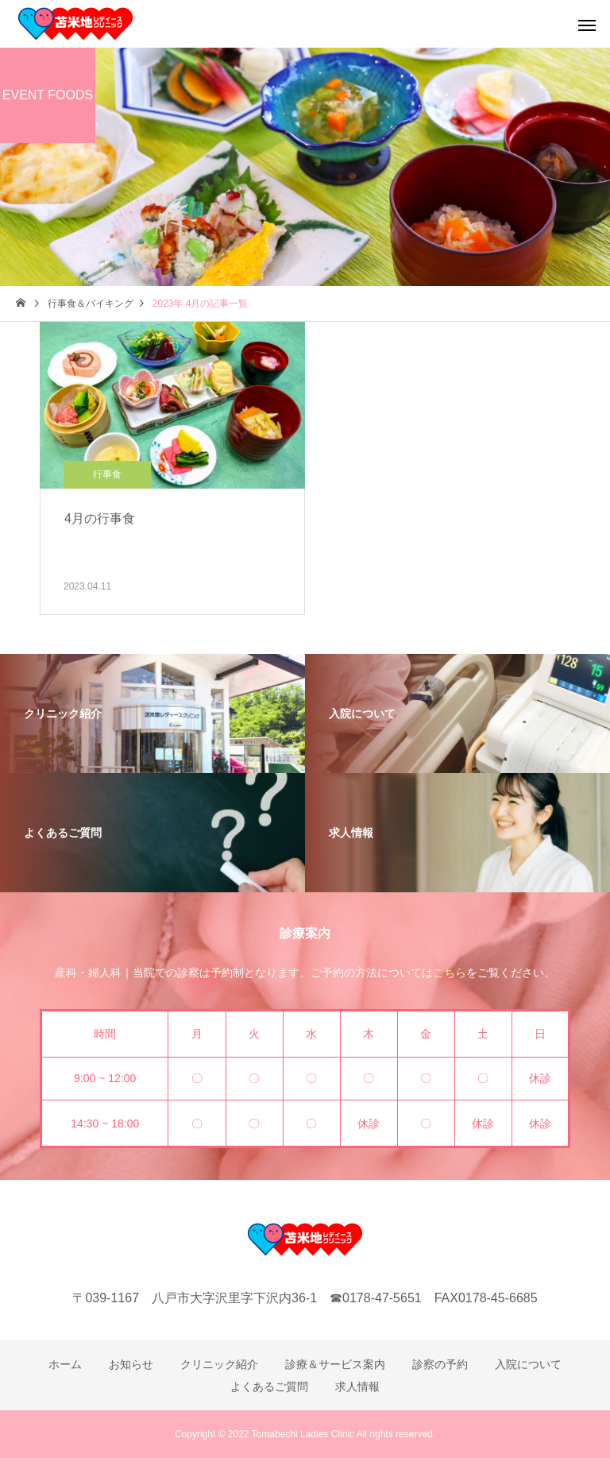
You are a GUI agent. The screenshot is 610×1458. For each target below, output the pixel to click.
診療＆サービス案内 (335, 1364)
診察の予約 (440, 1364)
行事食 (107, 474)
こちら (449, 972)
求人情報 (357, 1386)
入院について (528, 1364)
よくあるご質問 (269, 1386)
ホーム (65, 1364)
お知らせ (131, 1364)
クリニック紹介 (219, 1364)
